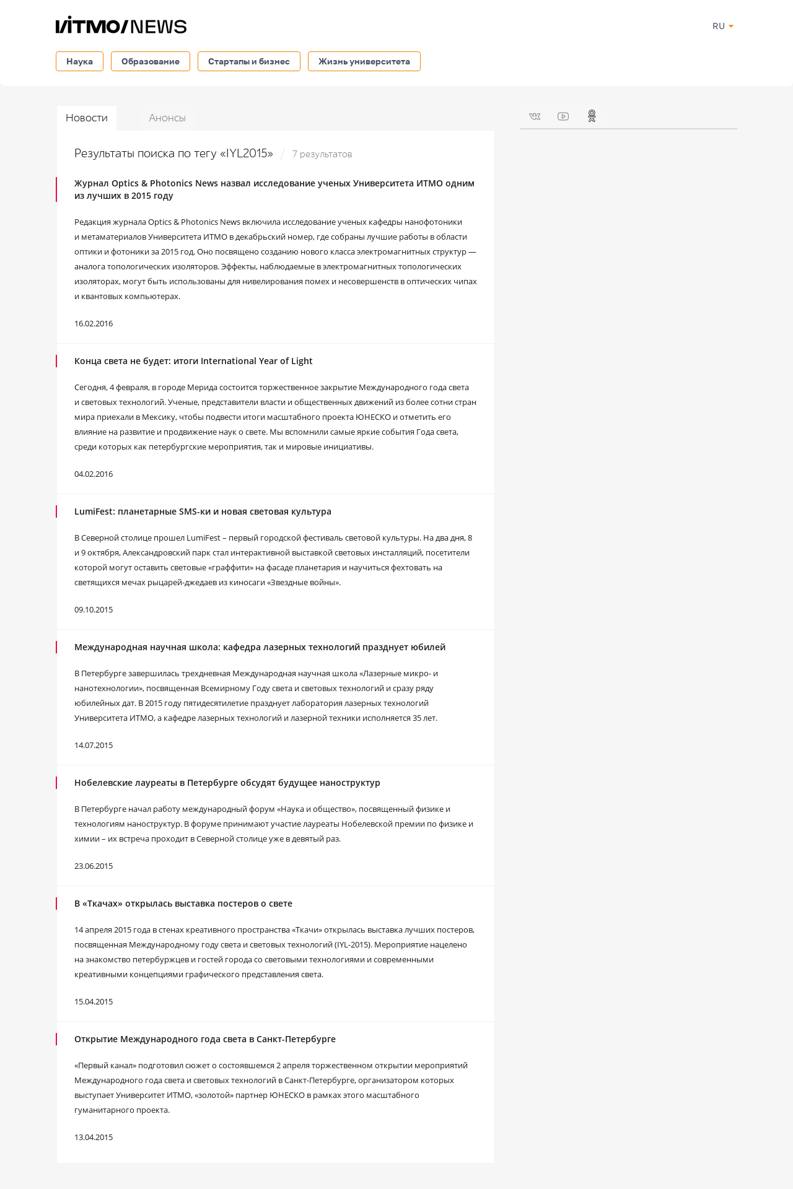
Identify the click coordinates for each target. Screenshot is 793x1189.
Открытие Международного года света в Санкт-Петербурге (205, 1039)
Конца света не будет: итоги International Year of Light (193, 361)
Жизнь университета (364, 61)
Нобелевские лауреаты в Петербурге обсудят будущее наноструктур (227, 782)
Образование (150, 61)
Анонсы (167, 117)
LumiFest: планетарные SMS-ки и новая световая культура (202, 511)
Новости (87, 117)
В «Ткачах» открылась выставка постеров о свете (183, 903)
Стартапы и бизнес (249, 61)
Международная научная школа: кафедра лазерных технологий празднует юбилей (259, 647)
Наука (79, 61)
